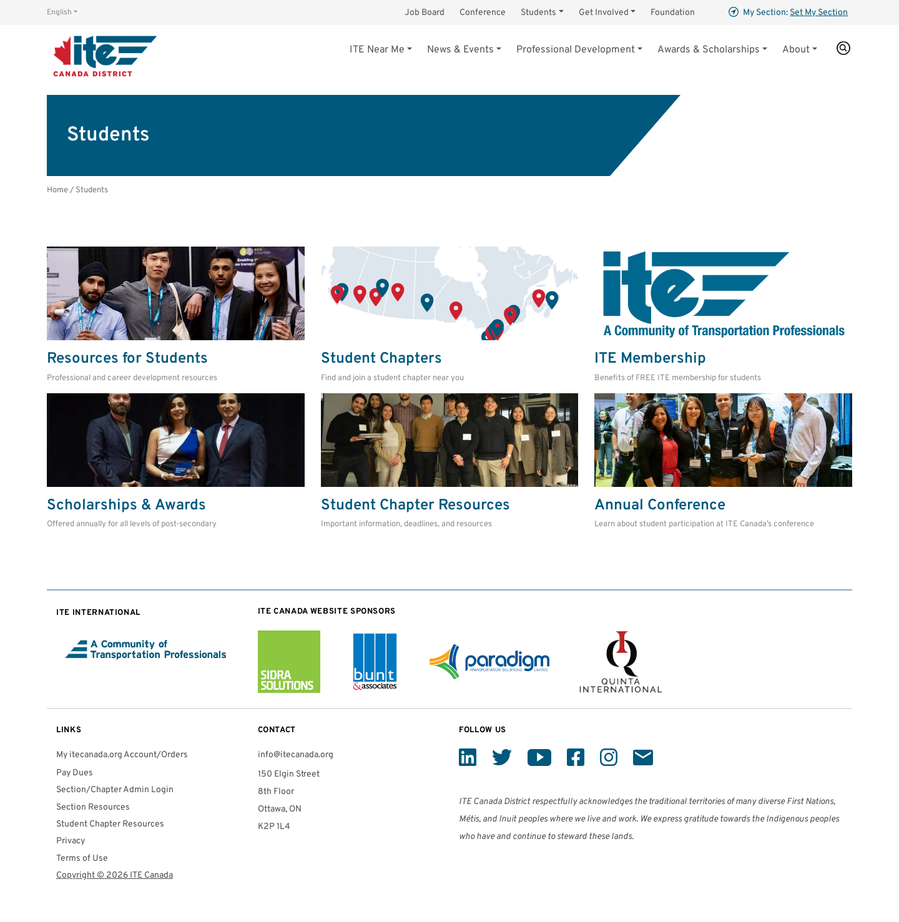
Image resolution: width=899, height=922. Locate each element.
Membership (650, 358)
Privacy (70, 841)
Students (538, 12)
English (59, 12)
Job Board (425, 12)
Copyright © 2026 (114, 875)
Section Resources (93, 807)
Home (57, 190)
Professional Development (575, 50)
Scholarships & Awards (126, 505)
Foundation (673, 12)
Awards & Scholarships (708, 50)
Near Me (377, 50)
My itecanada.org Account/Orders (122, 755)
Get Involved (604, 12)
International (98, 613)
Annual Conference (659, 505)
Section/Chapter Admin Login (115, 790)
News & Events (460, 50)
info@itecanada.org (295, 755)
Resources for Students (127, 358)
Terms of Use (82, 858)
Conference (482, 12)
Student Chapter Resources (415, 505)
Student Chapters (381, 358)
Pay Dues (74, 773)
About (796, 50)
